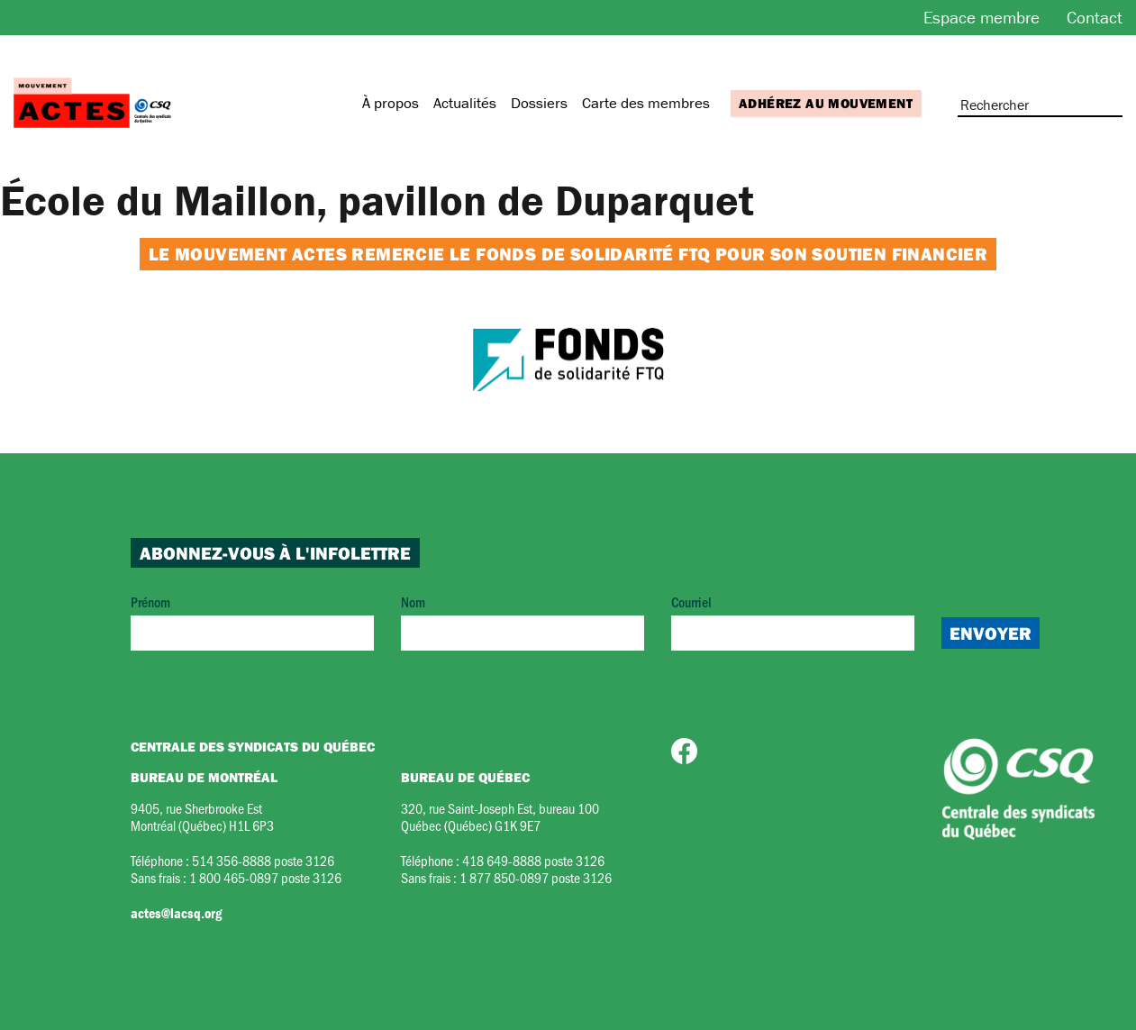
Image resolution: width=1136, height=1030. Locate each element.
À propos (390, 103)
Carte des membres (646, 103)
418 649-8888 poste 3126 (533, 860)
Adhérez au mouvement (826, 103)
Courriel (792, 621)
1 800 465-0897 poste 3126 (265, 877)
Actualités (464, 103)
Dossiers (539, 103)
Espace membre (981, 17)
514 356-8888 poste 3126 (263, 860)
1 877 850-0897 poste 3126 (535, 877)
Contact (1094, 17)
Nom (522, 621)
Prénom (252, 621)
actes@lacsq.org (176, 913)
